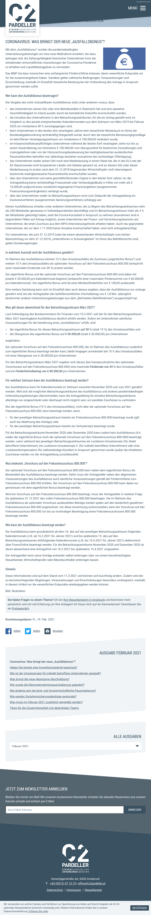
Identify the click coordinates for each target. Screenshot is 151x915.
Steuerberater (93, 890)
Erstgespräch (20, 608)
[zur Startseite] (22, 18)
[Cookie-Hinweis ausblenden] (139, 908)
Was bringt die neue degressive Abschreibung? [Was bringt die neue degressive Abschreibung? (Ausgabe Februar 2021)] (39, 679)
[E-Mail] (64, 810)
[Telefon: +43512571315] (63, 883)
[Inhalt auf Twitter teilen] (33, 631)
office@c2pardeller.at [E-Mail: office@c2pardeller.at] (91, 883)
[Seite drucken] (55, 631)
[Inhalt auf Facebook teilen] (14, 631)
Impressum (74, 890)
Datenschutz (55, 890)
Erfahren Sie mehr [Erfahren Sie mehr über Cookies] (38, 911)
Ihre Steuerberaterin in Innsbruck (84, 600)
